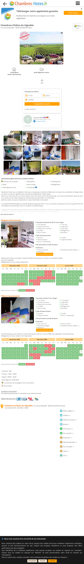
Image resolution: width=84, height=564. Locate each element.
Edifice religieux (67, 411)
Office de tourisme (68, 420)
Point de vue (66, 429)
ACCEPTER (52, 561)
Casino (64, 451)
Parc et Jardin (67, 433)
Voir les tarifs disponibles (45, 254)
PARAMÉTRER (32, 561)
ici (68, 557)
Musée (64, 424)
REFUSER (42, 561)
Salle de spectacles (68, 442)
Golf (64, 456)
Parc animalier (67, 447)
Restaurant (66, 438)
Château (65, 415)
